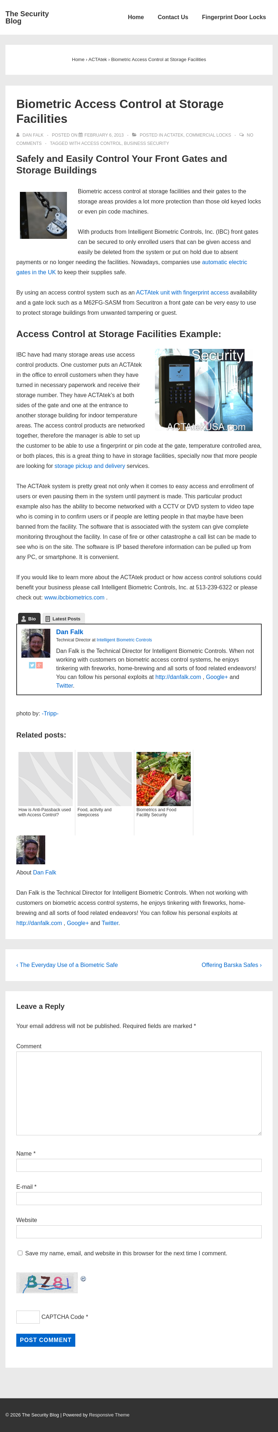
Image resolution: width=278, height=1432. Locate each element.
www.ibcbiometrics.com (74, 597)
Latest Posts (66, 619)
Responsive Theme (109, 1415)
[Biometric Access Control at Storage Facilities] (103, 135)
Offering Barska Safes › (232, 965)
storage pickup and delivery (90, 466)
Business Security (146, 143)
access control (101, 143)
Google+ (217, 677)
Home (136, 17)
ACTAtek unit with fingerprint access (182, 292)
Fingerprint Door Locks (234, 17)
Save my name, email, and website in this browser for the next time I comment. (126, 1253)
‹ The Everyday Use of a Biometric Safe (67, 965)
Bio (32, 619)
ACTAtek (174, 135)
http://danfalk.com (178, 677)
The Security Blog (27, 17)
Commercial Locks (208, 135)
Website (26, 1220)
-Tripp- (50, 713)
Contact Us (173, 17)
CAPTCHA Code (62, 1317)
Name (24, 1154)
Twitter (64, 686)
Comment (28, 1046)
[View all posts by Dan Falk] (30, 135)
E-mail (24, 1187)
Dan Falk (69, 632)
